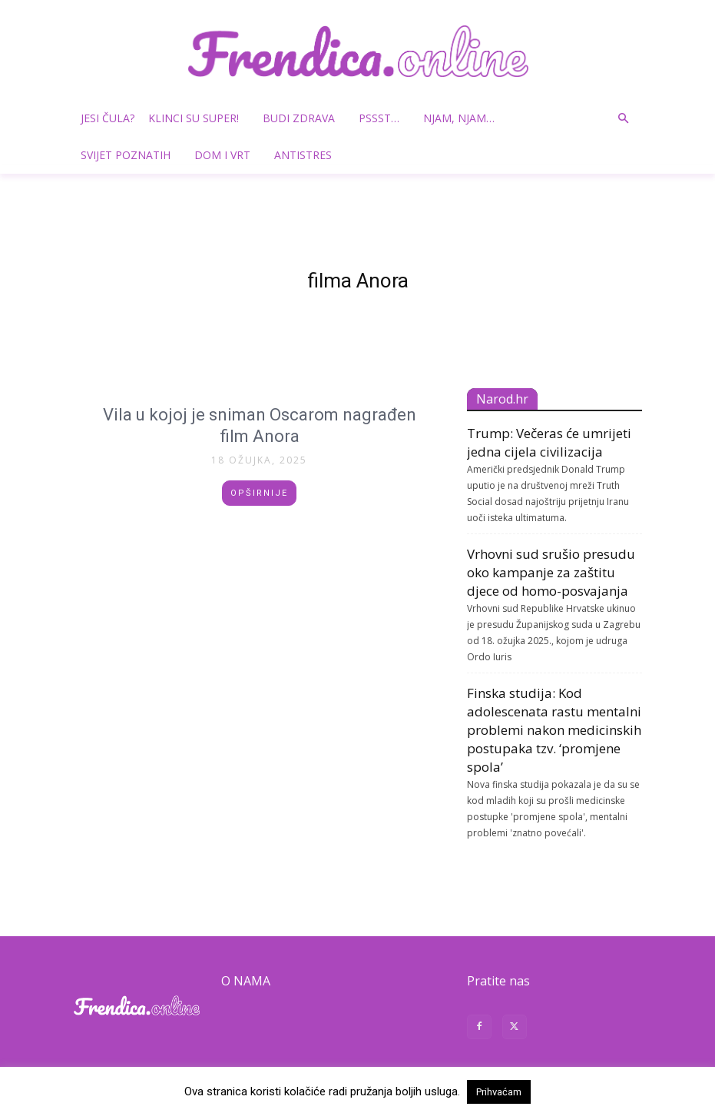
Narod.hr (502, 398)
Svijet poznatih (131, 155)
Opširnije (259, 493)
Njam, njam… (459, 118)
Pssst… (385, 118)
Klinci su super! (199, 118)
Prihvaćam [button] (498, 1092)
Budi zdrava (304, 118)
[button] (623, 118)
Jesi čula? (107, 118)
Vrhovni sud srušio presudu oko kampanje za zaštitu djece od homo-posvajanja (551, 572)
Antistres (303, 155)
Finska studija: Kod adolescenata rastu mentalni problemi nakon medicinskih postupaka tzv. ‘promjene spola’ (554, 730)
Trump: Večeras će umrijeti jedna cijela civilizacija (549, 442)
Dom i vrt (228, 155)
